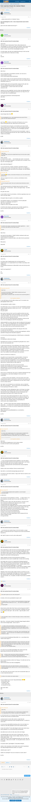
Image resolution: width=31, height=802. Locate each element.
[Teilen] (28, 17)
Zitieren (29, 27)
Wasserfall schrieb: (4, 181)
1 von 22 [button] (2, 9)
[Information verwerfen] (28, 791)
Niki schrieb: (3, 172)
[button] (2, 767)
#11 (29, 484)
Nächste (8, 9)
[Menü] (1, 1)
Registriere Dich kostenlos (16, 791)
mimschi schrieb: (4, 151)
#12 (29, 525)
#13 (29, 545)
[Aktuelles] (27, 1)
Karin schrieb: (3, 429)
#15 (29, 702)
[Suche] (29, 1)
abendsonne (4, 7)
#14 (29, 589)
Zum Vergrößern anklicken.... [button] (15, 298)
